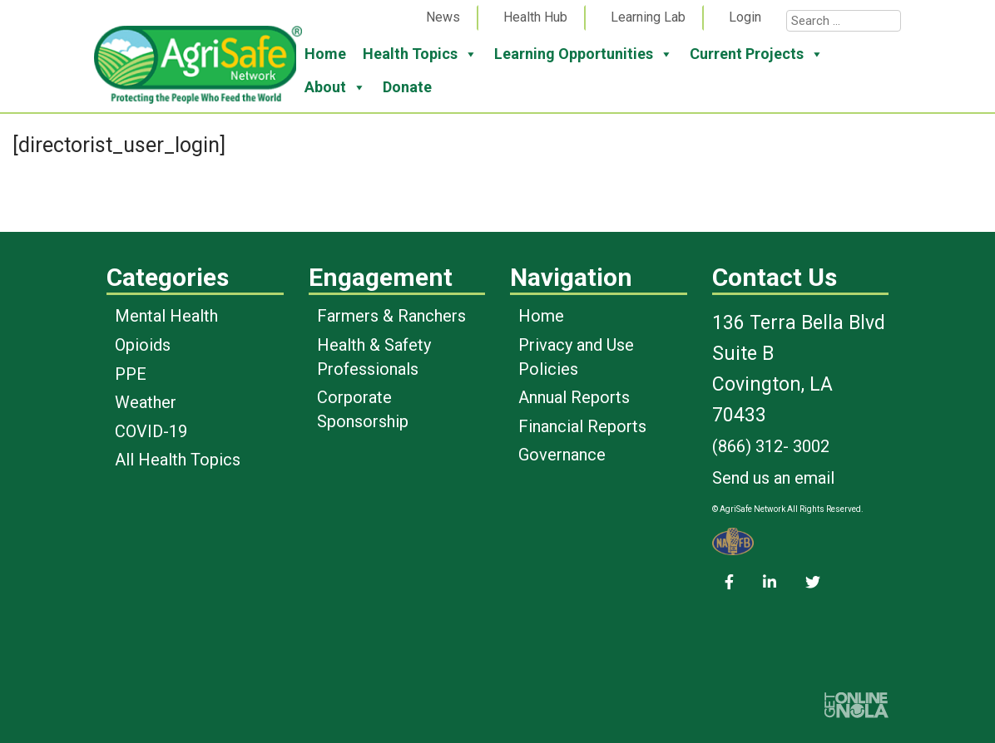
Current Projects (757, 54)
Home (325, 53)
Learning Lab (648, 17)
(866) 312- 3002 (770, 446)
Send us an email (773, 478)
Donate (407, 87)
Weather (145, 402)
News (443, 17)
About (335, 87)
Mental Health (166, 316)
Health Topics (420, 54)
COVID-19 (151, 431)
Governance (562, 455)
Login (745, 17)
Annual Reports (574, 397)
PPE (130, 374)
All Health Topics (177, 460)
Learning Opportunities (583, 54)
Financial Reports (582, 426)
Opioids (143, 345)
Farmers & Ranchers (391, 316)
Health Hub (535, 17)
